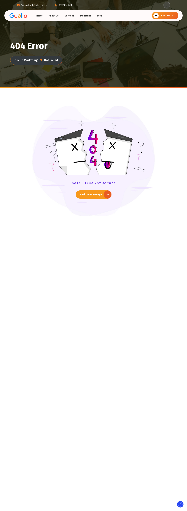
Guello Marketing (28, 60)
